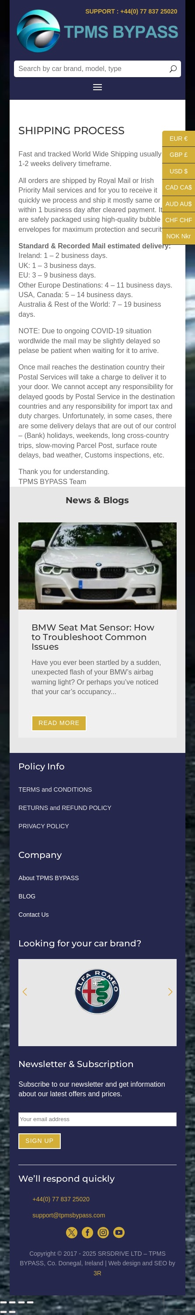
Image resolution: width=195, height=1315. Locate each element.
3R (97, 1273)
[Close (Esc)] (3, 1302)
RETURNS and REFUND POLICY (64, 808)
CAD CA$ (177, 188)
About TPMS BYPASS (48, 878)
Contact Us (33, 915)
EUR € (175, 139)
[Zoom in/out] (30, 1302)
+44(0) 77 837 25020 (60, 1199)
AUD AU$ (177, 204)
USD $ (175, 171)
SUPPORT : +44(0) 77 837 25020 (131, 11)
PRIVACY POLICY (43, 826)
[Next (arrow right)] (12, 1312)
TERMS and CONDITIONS (55, 789)
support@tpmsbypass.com (68, 1215)
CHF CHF (177, 220)
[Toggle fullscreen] (21, 1302)
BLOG (26, 896)
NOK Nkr (176, 236)
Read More (59, 722)
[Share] (12, 1302)
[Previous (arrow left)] (3, 1312)
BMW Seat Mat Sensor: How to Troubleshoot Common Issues (92, 637)
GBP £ (175, 155)
